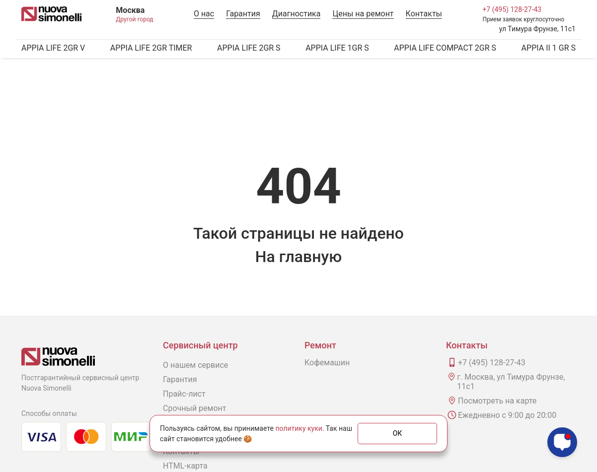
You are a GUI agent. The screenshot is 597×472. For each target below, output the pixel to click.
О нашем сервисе (195, 365)
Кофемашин (327, 362)
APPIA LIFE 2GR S (249, 48)
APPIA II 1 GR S (549, 48)
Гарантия (180, 379)
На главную (298, 256)
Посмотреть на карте (497, 400)
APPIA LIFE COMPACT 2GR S (445, 48)
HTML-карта (185, 466)
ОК (397, 433)
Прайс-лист (184, 394)
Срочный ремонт (194, 408)
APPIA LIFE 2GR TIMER (151, 48)
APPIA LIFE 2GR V (53, 48)
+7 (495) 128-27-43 (511, 9)
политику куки (298, 428)
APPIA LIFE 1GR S (337, 48)
